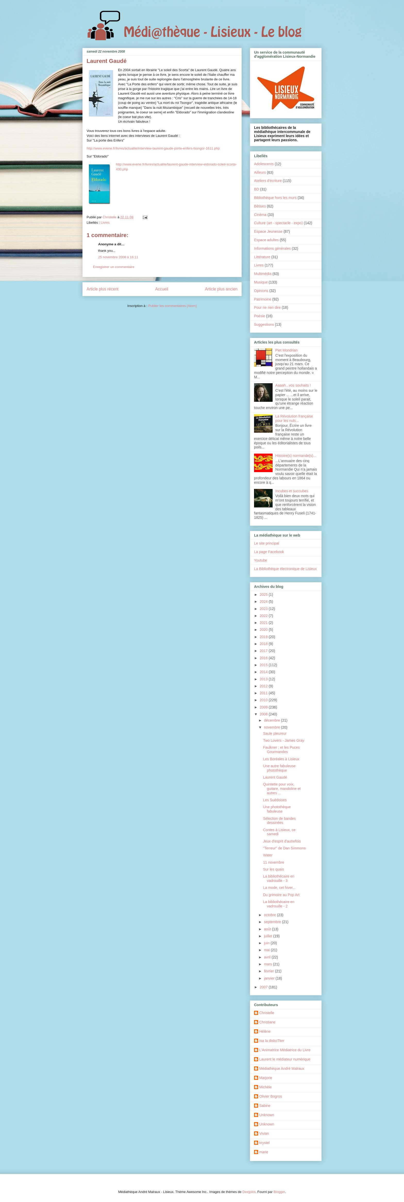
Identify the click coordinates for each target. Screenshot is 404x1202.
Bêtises (260, 206)
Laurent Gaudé (275, 777)
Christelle (266, 1013)
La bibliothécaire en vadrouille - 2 (278, 904)
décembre (272, 720)
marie (263, 1152)
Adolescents (264, 164)
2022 (264, 616)
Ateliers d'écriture (268, 181)
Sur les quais (273, 869)
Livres (105, 222)
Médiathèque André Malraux (281, 1068)
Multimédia (263, 274)
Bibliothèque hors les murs (275, 198)
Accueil (161, 289)
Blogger (279, 1192)
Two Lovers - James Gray (283, 740)
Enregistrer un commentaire (113, 267)
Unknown (266, 1115)
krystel (264, 1143)
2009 (264, 707)
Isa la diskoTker (271, 1041)
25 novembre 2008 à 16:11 (118, 257)
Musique (261, 282)
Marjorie (265, 1078)
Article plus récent (103, 289)
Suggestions (264, 324)
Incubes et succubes (291, 491)
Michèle (265, 1087)
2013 (264, 679)
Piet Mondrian (286, 350)
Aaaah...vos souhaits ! (293, 385)
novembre (272, 727)
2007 (264, 987)
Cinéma (260, 215)
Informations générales (272, 248)
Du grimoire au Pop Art (281, 895)
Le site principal (266, 543)
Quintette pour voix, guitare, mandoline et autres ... (282, 788)
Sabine (265, 1106)
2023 (264, 609)
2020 (264, 630)
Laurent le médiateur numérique (284, 1059)
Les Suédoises (275, 800)
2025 (264, 594)
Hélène (265, 1031)
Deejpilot (249, 1192)
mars (268, 964)
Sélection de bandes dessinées (279, 820)
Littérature (262, 257)
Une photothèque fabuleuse (277, 809)
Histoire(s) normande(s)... (295, 456)
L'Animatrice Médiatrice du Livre (284, 1050)
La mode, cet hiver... (279, 888)
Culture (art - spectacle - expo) (278, 223)
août (268, 929)
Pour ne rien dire (267, 307)
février (269, 971)
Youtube (260, 560)
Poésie (259, 316)
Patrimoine (262, 299)
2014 (264, 672)
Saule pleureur (275, 733)
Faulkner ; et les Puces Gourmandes (281, 749)
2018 (264, 644)
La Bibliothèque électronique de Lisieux (285, 569)
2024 (264, 601)
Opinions (261, 291)
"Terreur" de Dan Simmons (284, 848)
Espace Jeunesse (268, 231)
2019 (264, 637)
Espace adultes (266, 240)
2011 (264, 693)
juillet (268, 936)
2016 (264, 658)
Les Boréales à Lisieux (281, 759)
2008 (264, 714)
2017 (264, 651)
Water (268, 855)
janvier (269, 978)
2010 (264, 700)
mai (267, 950)
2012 (264, 686)
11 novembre (273, 862)
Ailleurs (260, 172)
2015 (264, 665)
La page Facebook (269, 552)
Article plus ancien (221, 289)
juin (267, 943)
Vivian (264, 1133)
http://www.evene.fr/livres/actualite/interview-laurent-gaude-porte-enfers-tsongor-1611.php (153, 148)
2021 (264, 623)
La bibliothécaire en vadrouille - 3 (278, 878)
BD (256, 189)
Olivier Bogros (270, 1096)
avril (268, 957)
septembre (273, 922)
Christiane (267, 1022)
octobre (270, 915)
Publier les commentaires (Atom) (172, 306)
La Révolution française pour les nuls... (294, 418)
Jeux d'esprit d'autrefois (282, 841)
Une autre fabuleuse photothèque (279, 768)
